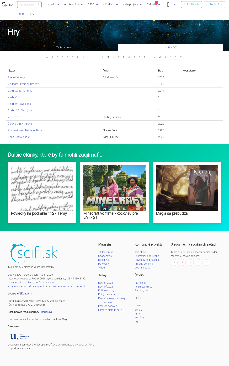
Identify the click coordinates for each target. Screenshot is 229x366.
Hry (136, 321)
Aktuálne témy (71, 4)
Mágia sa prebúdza (172, 213)
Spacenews (105, 256)
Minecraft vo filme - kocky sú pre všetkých (110, 215)
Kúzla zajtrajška (143, 286)
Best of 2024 (105, 286)
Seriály (138, 309)
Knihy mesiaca (106, 294)
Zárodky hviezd (143, 290)
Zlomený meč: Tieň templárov (25, 130)
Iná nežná (140, 282)
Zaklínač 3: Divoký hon (20, 110)
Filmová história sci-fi (110, 309)
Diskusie (152, 3)
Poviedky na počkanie (147, 259)
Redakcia (48, 312)
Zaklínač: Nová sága (19, 103)
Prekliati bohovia (107, 306)
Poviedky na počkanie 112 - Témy (39, 213)
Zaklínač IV (14, 97)
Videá (101, 267)
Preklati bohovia (144, 263)
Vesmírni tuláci (143, 267)
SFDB (91, 4)
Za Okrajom (14, 117)
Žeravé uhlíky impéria (20, 123)
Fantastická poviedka (147, 256)
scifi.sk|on (140, 252)
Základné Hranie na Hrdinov (23, 84)
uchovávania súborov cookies (66, 286)
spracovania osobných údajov (26, 286)
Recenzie (103, 259)
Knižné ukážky (106, 290)
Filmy (138, 305)
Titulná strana (105, 252)
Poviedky (103, 263)
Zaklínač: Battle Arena (20, 90)
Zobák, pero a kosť (19, 137)
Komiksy (139, 317)
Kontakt (27, 293)
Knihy (138, 313)
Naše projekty (130, 4)
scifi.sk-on (108, 4)
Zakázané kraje (16, 77)
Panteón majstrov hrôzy (111, 298)
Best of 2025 (105, 282)
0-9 (181, 57)
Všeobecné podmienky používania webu (32, 282)
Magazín (50, 4)
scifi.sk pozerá (106, 302)
